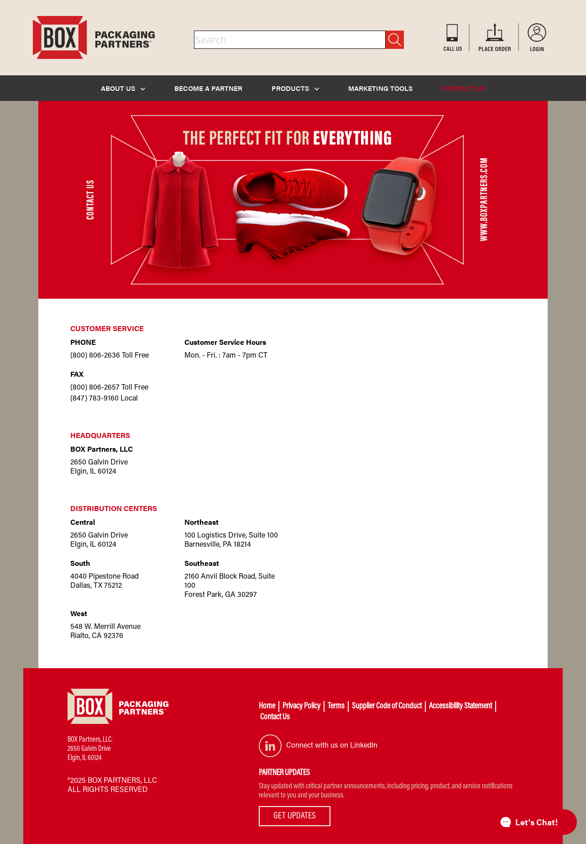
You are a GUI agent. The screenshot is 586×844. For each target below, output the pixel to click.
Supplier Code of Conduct (387, 706)
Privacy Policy (301, 706)
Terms (336, 706)
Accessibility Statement (460, 706)
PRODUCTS (295, 88)
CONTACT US (463, 88)
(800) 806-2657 (95, 387)
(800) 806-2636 (95, 355)
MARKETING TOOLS (380, 88)
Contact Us (275, 717)
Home (267, 706)
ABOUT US (123, 88)
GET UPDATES (294, 816)
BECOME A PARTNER (208, 88)
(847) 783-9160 (94, 398)
